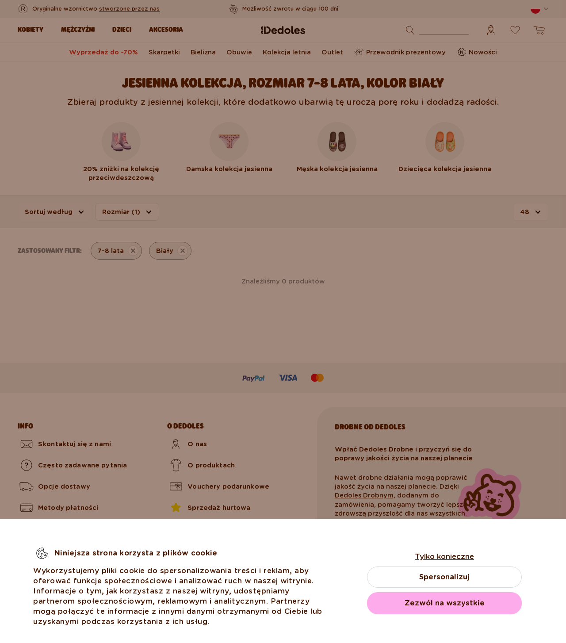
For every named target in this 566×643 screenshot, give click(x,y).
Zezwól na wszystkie (445, 603)
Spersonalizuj (444, 577)
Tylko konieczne (444, 556)
